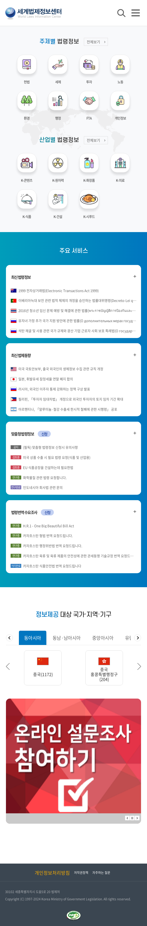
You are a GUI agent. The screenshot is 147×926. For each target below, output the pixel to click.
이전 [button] (8, 666)
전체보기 (93, 41)
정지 (132, 818)
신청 (44, 433)
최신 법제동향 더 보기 (134, 354)
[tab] (32, 638)
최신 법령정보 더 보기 (134, 276)
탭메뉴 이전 (9, 637)
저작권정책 (81, 872)
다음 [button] (139, 666)
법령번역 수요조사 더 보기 (134, 511)
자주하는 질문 (101, 872)
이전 (127, 818)
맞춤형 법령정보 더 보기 (134, 433)
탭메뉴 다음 (137, 637)
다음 (137, 818)
